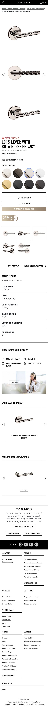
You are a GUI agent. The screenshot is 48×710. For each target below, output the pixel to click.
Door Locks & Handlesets (33, 563)
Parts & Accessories (31, 577)
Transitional (6, 620)
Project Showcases (31, 597)
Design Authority (30, 604)
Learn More (14, 382)
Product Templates (9, 648)
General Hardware (30, 573)
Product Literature (8, 662)
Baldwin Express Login (32, 534)
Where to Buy (24, 203)
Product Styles (7, 610)
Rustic (4, 623)
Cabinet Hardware (30, 559)
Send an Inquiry (7, 562)
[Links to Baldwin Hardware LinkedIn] (31, 544)
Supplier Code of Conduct (14, 704)
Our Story (27, 632)
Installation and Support (33, 266)
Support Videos (7, 645)
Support (5, 632)
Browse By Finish (30, 583)
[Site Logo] (24, 2)
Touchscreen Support (9, 669)
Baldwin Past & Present (32, 641)
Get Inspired (28, 591)
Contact (4, 638)
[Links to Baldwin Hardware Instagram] (21, 544)
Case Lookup (6, 652)
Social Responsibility (31, 648)
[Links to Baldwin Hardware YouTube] (36, 544)
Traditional (6, 627)
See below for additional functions (12, 160)
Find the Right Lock (9, 666)
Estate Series (6, 597)
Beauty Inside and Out (32, 645)
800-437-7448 (7, 559)
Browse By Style (30, 600)
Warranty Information (10, 659)
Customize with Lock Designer (24, 209)
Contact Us (6, 553)
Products (27, 553)
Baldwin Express (8, 675)
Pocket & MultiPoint (31, 570)
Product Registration (9, 655)
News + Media (7, 683)
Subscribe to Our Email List (24, 527)
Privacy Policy (35, 702)
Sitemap (41, 704)
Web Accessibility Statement (18, 702)
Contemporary (7, 616)
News (4, 689)
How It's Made (29, 638)
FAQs (4, 641)
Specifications (13, 266)
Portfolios (6, 591)
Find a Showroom (13, 534)
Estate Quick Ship (8, 600)
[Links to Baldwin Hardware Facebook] (26, 544)
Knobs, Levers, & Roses (32, 566)
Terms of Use (31, 704)
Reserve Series (7, 604)
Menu (42, 2)
